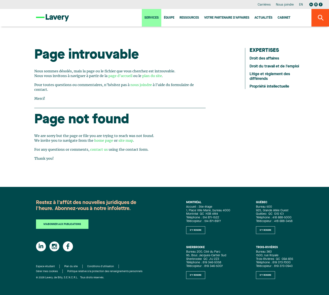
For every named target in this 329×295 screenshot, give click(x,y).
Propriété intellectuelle (269, 86)
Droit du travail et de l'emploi (274, 66)
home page (103, 140)
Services (151, 17)
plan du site (152, 76)
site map (125, 140)
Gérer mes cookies (47, 271)
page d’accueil (120, 76)
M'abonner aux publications (62, 224)
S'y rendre (196, 230)
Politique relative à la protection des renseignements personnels (104, 271)
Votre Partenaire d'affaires (226, 17)
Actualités (263, 17)
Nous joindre (285, 4)
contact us (99, 149)
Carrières (264, 4)
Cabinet (284, 17)
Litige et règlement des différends (270, 76)
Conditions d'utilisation (100, 266)
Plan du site (71, 266)
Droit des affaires (264, 58)
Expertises (264, 50)
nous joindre (141, 85)
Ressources (189, 17)
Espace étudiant (45, 266)
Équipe (169, 17)
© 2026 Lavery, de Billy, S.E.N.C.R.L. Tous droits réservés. (70, 277)
